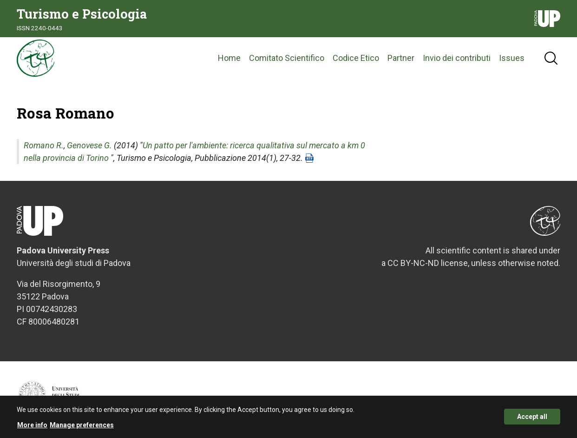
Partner (400, 58)
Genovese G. (89, 145)
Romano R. (44, 145)
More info (32, 427)
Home (229, 58)
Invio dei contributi (457, 58)
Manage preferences (82, 427)
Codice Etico (356, 58)
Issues (512, 58)
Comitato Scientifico (286, 58)
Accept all (532, 419)
